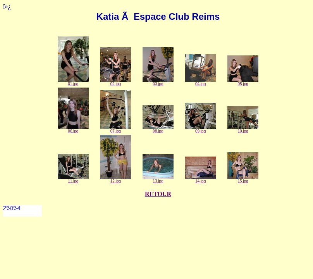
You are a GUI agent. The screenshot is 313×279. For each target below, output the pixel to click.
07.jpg (115, 129)
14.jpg (200, 179)
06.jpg (73, 129)
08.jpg (158, 129)
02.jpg (115, 82)
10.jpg (242, 129)
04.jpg (200, 82)
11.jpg (73, 179)
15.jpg (242, 179)
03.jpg (158, 82)
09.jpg (200, 129)
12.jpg (115, 179)
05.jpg (242, 82)
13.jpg (158, 179)
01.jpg (73, 82)
